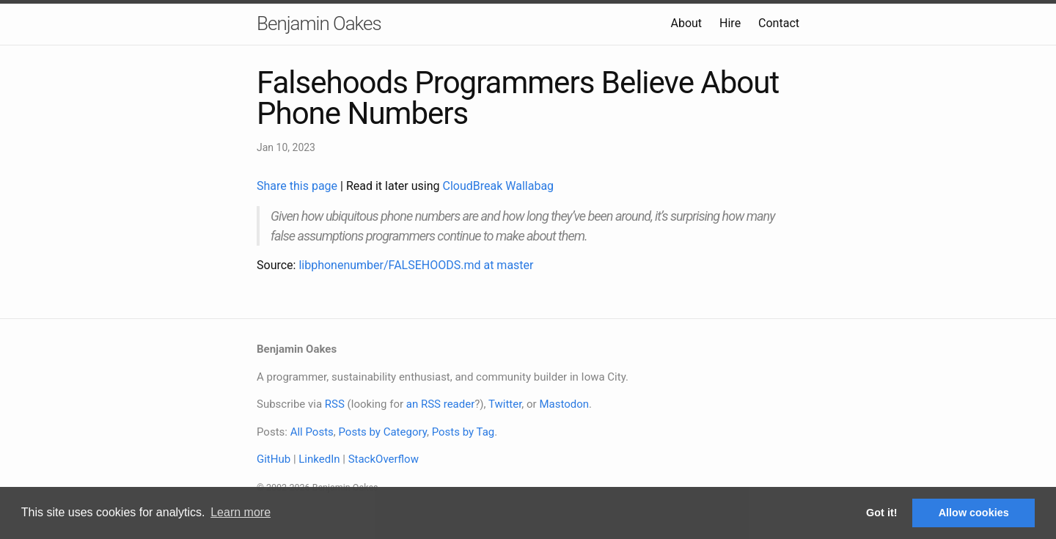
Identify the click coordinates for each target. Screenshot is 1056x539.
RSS (335, 404)
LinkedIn (319, 459)
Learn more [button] (240, 512)
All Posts (312, 432)
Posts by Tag (463, 432)
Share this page (298, 186)
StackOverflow (383, 459)
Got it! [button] (881, 512)
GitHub (273, 459)
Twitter (504, 404)
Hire (730, 23)
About (686, 23)
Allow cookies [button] (974, 512)
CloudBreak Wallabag (498, 186)
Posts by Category (382, 432)
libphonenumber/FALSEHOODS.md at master (415, 265)
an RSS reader (440, 404)
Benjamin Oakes (319, 23)
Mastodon (564, 404)
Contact (778, 23)
